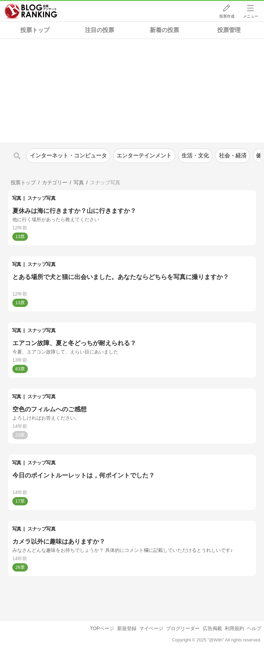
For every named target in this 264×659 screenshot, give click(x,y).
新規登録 (126, 628)
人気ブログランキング (31, 11)
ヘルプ (254, 628)
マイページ (151, 628)
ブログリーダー (183, 628)
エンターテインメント (144, 155)
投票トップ (35, 30)
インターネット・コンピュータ (68, 155)
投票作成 (226, 16)
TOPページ (102, 628)
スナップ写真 (41, 198)
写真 (16, 198)
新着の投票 (164, 30)
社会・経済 (232, 155)
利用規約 (234, 628)
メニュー (250, 16)
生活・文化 (195, 155)
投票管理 (229, 30)
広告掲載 (212, 628)
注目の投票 (99, 30)
